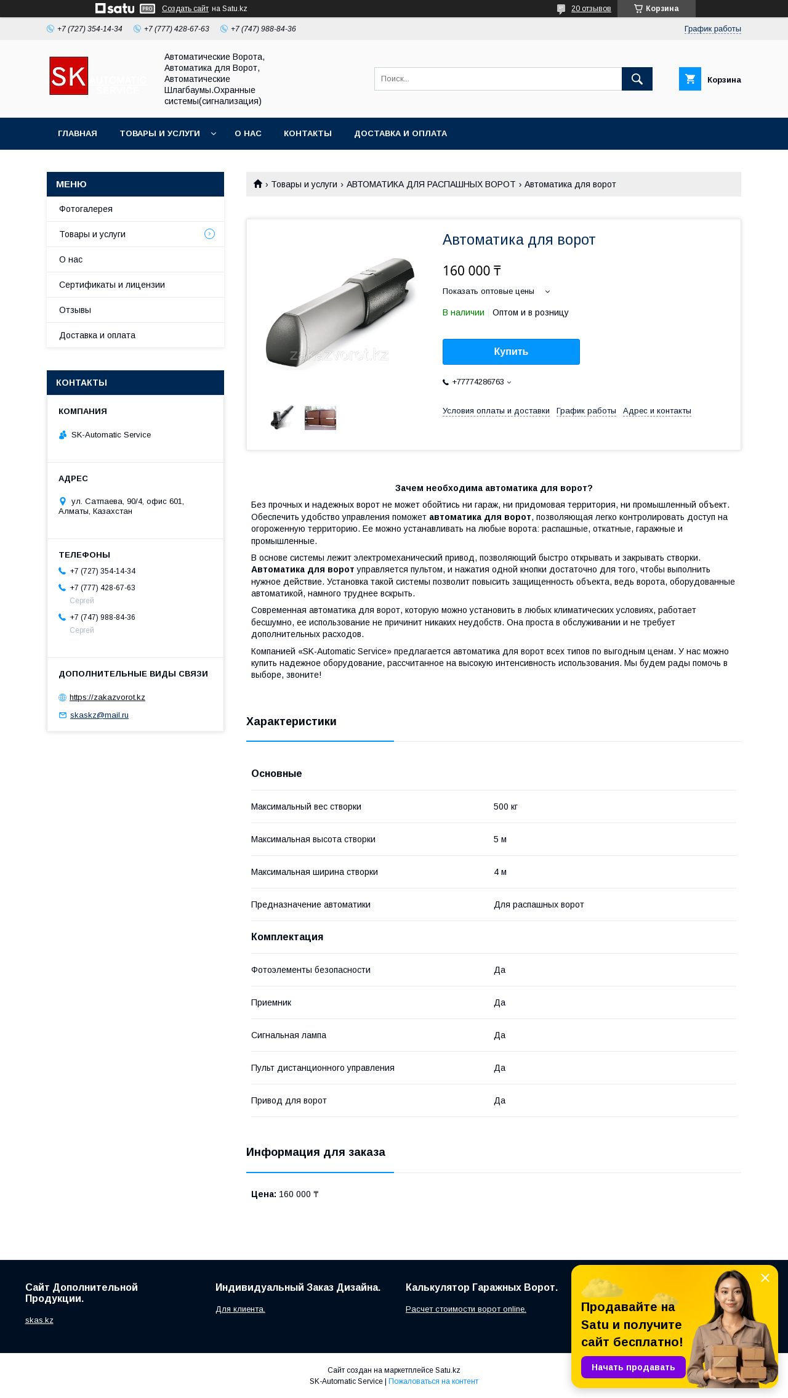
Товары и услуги (159, 133)
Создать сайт (185, 8)
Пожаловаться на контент (433, 1381)
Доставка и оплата (400, 133)
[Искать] (637, 79)
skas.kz (39, 1320)
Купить (511, 351)
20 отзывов (591, 8)
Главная (77, 133)
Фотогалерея (86, 209)
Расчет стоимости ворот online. (466, 1309)
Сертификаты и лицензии (112, 285)
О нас (248, 133)
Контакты (308, 133)
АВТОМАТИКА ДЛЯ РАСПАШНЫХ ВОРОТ (431, 184)
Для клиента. (240, 1309)
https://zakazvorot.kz (107, 697)
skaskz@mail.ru (99, 715)
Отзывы (75, 310)
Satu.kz (447, 1370)
